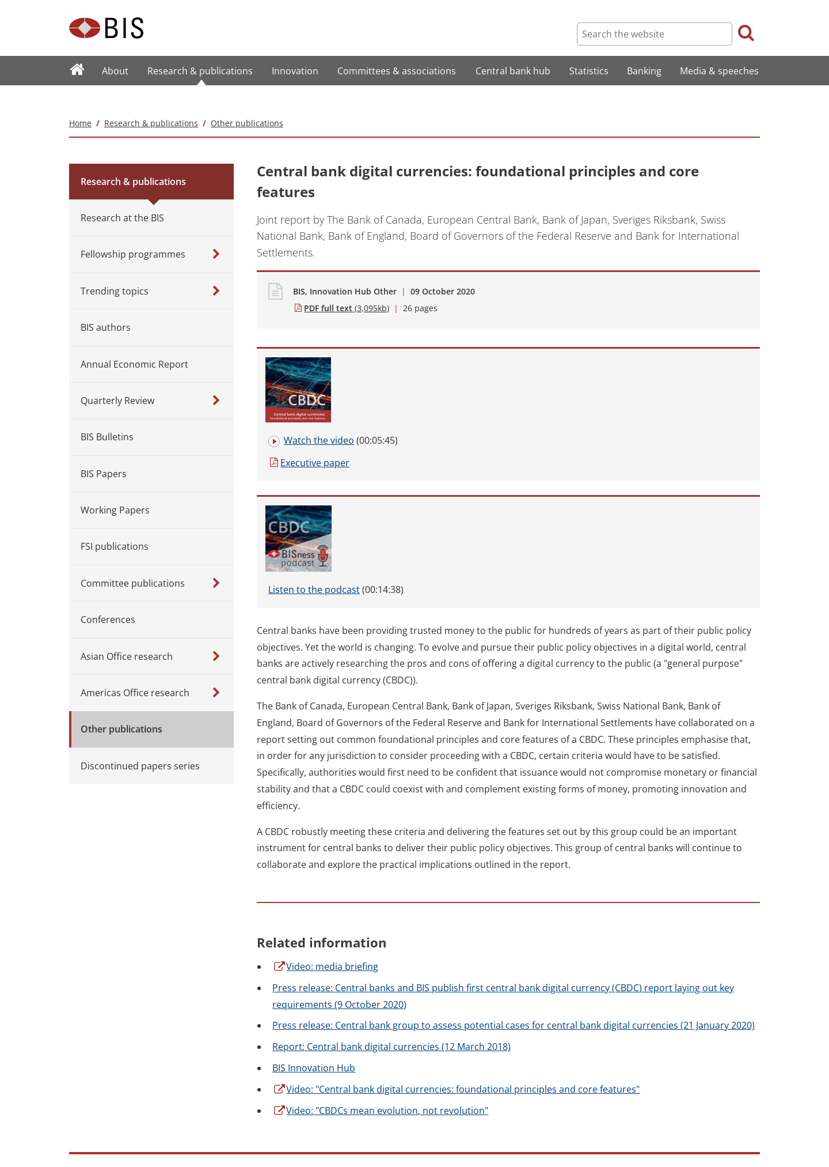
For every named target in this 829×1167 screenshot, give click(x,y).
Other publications (247, 100)
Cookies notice (261, 1130)
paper (373, 365)
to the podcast (637, 343)
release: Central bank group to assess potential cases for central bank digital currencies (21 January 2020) (513, 813)
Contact (81, 1114)
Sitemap (82, 1082)
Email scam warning (270, 1146)
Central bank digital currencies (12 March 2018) (391, 834)
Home (80, 100)
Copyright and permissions (281, 1099)
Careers (82, 1130)
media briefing (325, 753)
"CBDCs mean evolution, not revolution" (380, 898)
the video (383, 343)
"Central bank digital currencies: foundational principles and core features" (456, 876)
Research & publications (151, 100)
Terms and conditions (272, 1082)
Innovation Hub (313, 855)
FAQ (75, 1099)
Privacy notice (260, 1114)
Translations (89, 1146)
